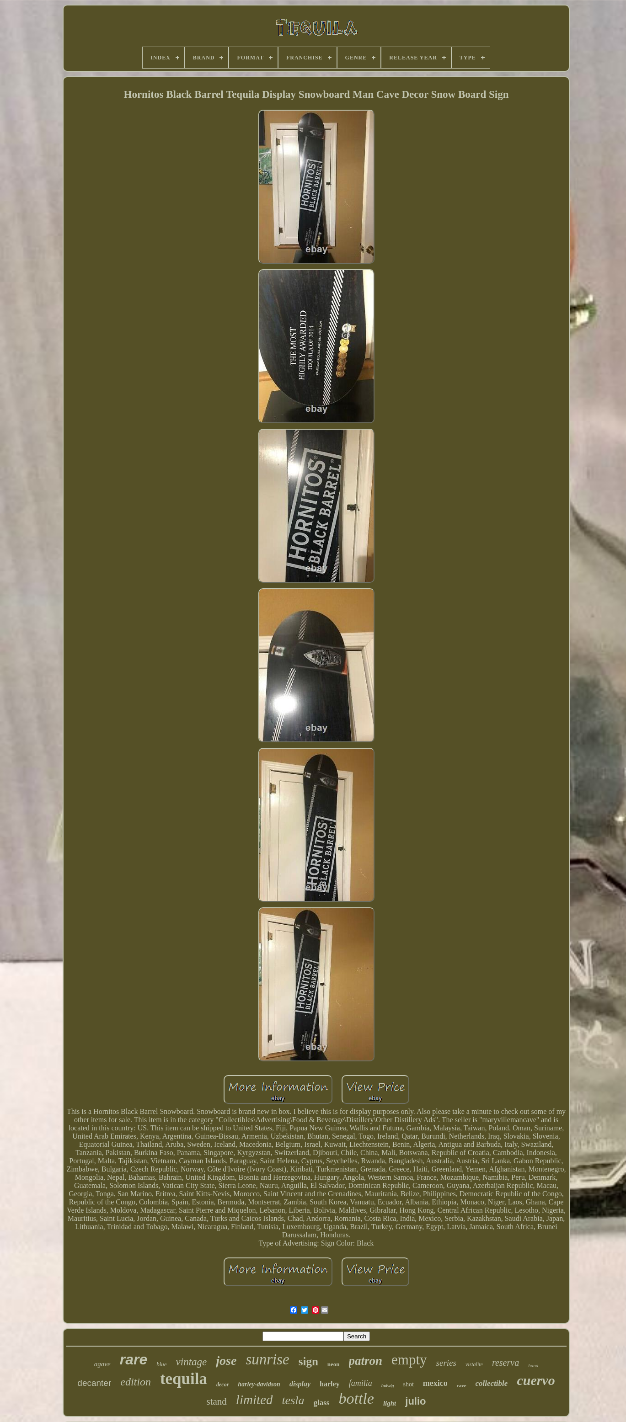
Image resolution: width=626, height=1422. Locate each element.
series (446, 1363)
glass (322, 1402)
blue (161, 1364)
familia (360, 1383)
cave (461, 1385)
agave (102, 1364)
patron (366, 1361)
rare (134, 1359)
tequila (183, 1379)
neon (333, 1364)
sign (308, 1361)
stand (217, 1401)
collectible (492, 1383)
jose (226, 1360)
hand (533, 1365)
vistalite (474, 1364)
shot (408, 1384)
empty (409, 1360)
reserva (505, 1363)
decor (222, 1384)
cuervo (536, 1380)
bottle (356, 1398)
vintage (191, 1362)
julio (415, 1401)
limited (254, 1399)
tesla (293, 1400)
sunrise (267, 1359)
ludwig (387, 1385)
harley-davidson (259, 1384)
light (389, 1403)
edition (135, 1382)
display (299, 1384)
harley (330, 1384)
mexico (435, 1383)
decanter (94, 1383)
